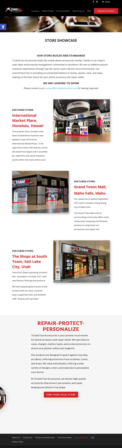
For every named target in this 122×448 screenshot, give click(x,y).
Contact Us (27, 437)
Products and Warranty (45, 437)
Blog (89, 11)
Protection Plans (63, 11)
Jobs (92, 437)
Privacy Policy (17, 442)
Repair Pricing (47, 11)
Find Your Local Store (61, 395)
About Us (16, 437)
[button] (3, 27)
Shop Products (78, 11)
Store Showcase (81, 437)
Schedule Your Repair (106, 11)
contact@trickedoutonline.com (61, 88)
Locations (35, 11)
